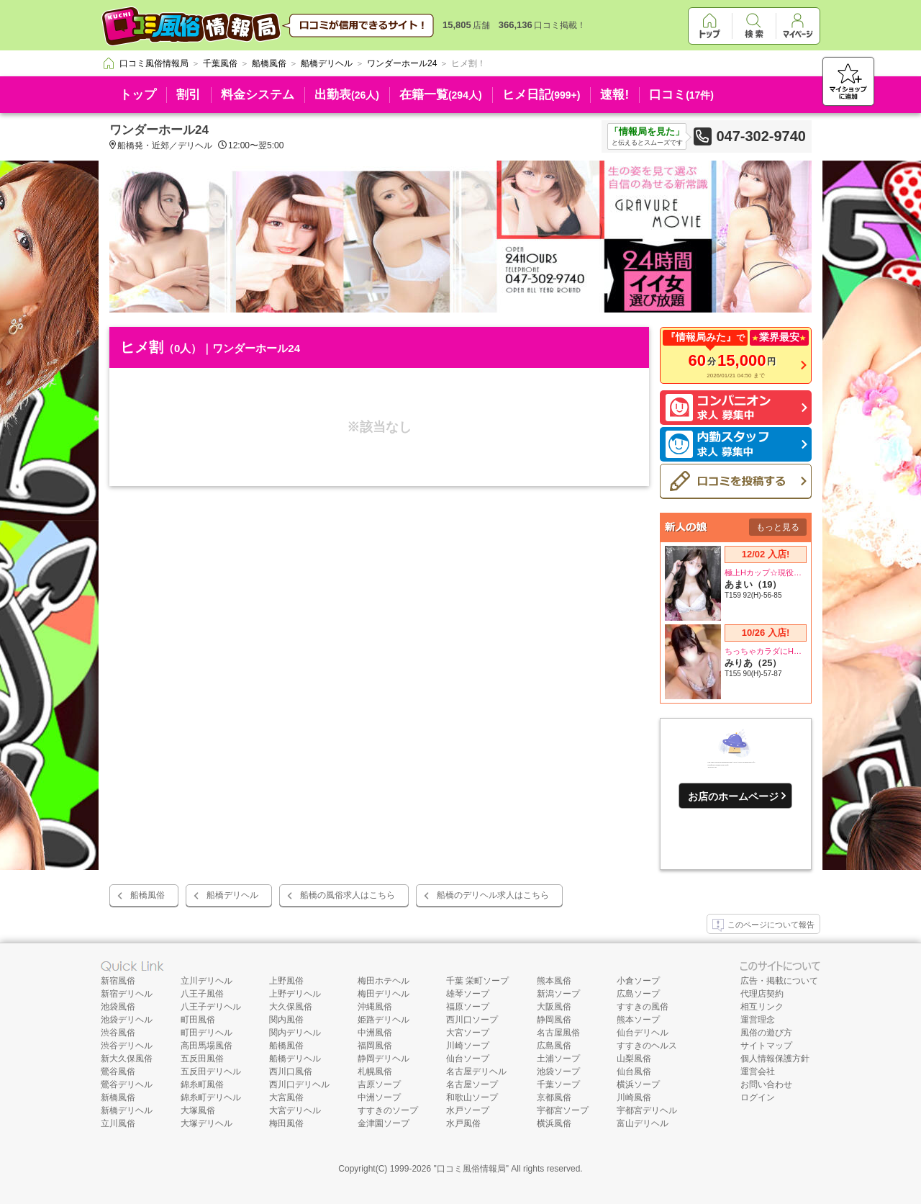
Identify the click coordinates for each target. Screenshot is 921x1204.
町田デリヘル (206, 1033)
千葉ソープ (558, 1084)
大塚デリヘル (206, 1123)
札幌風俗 (375, 1071)
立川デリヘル (206, 981)
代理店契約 (762, 994)
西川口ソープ (472, 1020)
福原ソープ (467, 1007)
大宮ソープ (467, 1033)
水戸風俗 (463, 1123)
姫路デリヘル (383, 1020)
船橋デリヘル (232, 895)
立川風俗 (118, 1123)
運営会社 (757, 1071)
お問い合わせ (766, 1084)
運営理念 (757, 1020)
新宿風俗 (118, 981)
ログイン (757, 1097)
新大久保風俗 (127, 1059)
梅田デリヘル (383, 994)
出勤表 (346, 95)
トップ (137, 95)
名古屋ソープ (472, 1084)
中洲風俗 (375, 1033)
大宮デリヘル (295, 1110)
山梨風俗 (634, 1059)
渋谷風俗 (118, 1033)
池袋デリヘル (127, 1020)
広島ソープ (638, 994)
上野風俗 (286, 981)
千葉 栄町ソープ (477, 981)
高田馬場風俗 (206, 1046)
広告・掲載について (779, 981)
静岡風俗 (554, 1020)
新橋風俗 (118, 1097)
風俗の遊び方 (766, 1033)
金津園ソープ (383, 1123)
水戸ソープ (467, 1110)
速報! (614, 95)
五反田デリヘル (211, 1071)
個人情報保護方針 (774, 1059)
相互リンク (762, 1007)
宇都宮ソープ (563, 1110)
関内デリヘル (295, 1033)
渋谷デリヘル (127, 1046)
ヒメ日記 (541, 95)
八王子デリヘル (211, 1007)
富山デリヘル (642, 1123)
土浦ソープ (558, 1059)
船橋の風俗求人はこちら (347, 895)
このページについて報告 (763, 925)
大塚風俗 (198, 1110)
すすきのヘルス (647, 1046)
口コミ (681, 95)
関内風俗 (286, 1020)
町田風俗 (198, 1020)
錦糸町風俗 (202, 1084)
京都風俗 (554, 1097)
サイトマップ (766, 1046)
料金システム (257, 95)
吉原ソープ (379, 1084)
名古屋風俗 (558, 1033)
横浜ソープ (638, 1084)
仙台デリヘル (642, 1033)
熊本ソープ (638, 1020)
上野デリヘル (295, 994)
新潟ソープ (558, 994)
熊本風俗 (554, 981)
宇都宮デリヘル (647, 1110)
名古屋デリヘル (476, 1071)
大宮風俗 (286, 1097)
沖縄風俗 (375, 1007)
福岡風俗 (375, 1046)
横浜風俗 (554, 1123)
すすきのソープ (388, 1110)
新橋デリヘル (127, 1110)
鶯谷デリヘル (127, 1084)
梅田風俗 (286, 1123)
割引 (188, 95)
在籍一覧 (440, 95)
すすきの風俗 (642, 1007)
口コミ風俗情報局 (471, 1169)
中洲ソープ (379, 1097)
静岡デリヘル (383, 1059)
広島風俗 (554, 1046)
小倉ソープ (638, 981)
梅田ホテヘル (383, 981)
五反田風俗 (202, 1059)
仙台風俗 (634, 1071)
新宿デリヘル (127, 994)
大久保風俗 (290, 1007)
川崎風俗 (634, 1097)
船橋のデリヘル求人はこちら (493, 895)
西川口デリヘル (299, 1084)
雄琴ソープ (467, 994)
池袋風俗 (118, 1007)
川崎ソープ (467, 1046)
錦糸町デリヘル (211, 1097)
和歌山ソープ (472, 1097)
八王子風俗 (202, 994)
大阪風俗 (554, 1007)
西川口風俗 (290, 1071)
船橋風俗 (147, 895)
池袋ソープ (558, 1071)
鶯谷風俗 (118, 1071)
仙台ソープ (467, 1059)
